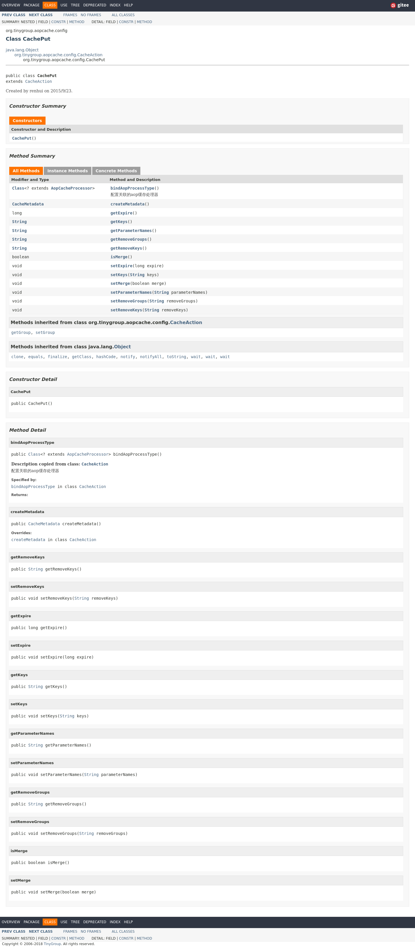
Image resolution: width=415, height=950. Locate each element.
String (19, 221)
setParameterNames (131, 292)
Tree (75, 5)
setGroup (45, 332)
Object (122, 346)
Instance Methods (67, 171)
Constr (58, 22)
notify (127, 356)
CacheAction (38, 81)
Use (64, 5)
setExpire (122, 265)
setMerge (120, 283)
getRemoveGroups (129, 239)
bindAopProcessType (132, 188)
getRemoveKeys (126, 248)
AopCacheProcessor (71, 188)
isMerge (119, 257)
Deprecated (94, 5)
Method (76, 22)
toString (176, 356)
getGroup (21, 332)
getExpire (122, 213)
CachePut (21, 138)
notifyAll (151, 356)
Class (18, 188)
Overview (11, 5)
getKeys (119, 221)
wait (196, 356)
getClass (81, 356)
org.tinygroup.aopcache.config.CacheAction (58, 55)
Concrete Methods (116, 171)
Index (115, 5)
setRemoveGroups (129, 301)
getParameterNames (131, 230)
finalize (57, 356)
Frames (70, 15)
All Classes (123, 15)
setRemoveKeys (126, 310)
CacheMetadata (28, 204)
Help (128, 5)
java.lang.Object (22, 50)
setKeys (119, 274)
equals (35, 356)
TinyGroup (52, 944)
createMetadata (128, 204)
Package (31, 5)
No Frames (91, 15)
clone (17, 356)
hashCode (106, 356)
